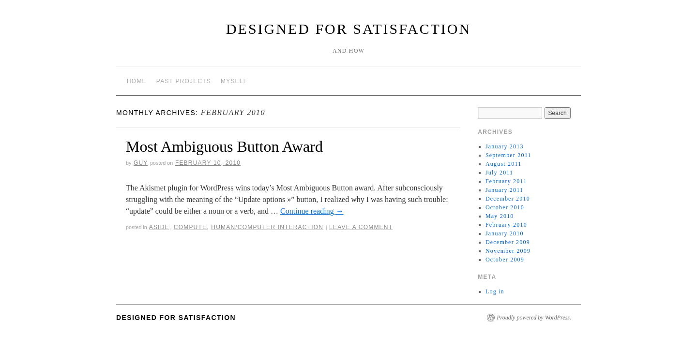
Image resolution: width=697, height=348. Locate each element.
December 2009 (507, 242)
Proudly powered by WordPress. (534, 317)
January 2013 (504, 146)
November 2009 (507, 250)
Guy (141, 163)
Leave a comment (361, 227)
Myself (234, 81)
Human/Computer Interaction (267, 227)
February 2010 (506, 224)
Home (137, 81)
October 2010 (504, 207)
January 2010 (504, 233)
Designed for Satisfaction (348, 29)
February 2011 (506, 181)
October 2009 (504, 259)
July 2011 (499, 172)
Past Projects (183, 81)
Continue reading (312, 211)
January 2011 (504, 190)
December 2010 (507, 198)
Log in (494, 291)
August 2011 (503, 163)
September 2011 (508, 155)
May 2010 (499, 216)
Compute (190, 227)
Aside (159, 227)
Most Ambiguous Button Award (224, 146)
